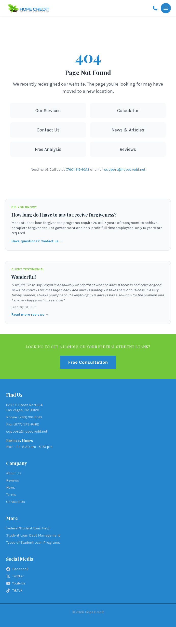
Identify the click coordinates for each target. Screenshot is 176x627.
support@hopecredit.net (124, 169)
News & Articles (128, 130)
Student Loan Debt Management (33, 535)
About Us (13, 473)
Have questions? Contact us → (37, 241)
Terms (11, 494)
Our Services (48, 110)
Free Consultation (88, 362)
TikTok (14, 590)
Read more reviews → (30, 314)
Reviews (128, 149)
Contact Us (48, 130)
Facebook (17, 569)
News (10, 487)
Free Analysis (48, 149)
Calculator (128, 110)
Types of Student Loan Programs (33, 542)
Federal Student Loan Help (27, 528)
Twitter (15, 576)
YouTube (15, 583)
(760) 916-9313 (77, 169)
